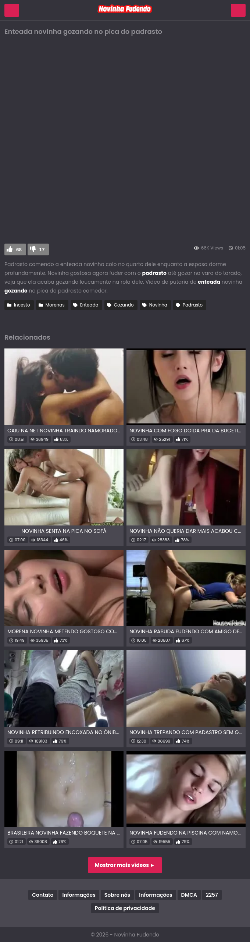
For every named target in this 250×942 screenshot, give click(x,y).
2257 (212, 895)
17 (42, 249)
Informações (78, 895)
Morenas (55, 305)
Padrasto (193, 305)
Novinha (158, 305)
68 (19, 249)
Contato (42, 895)
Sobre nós (117, 895)
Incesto (22, 305)
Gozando (124, 305)
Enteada (89, 305)
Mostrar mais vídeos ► (125, 865)
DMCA (189, 895)
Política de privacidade (125, 908)
